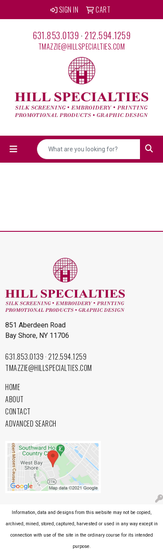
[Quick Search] (88, 149)
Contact (18, 411)
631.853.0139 (56, 35)
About (14, 399)
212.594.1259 (107, 35)
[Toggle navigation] (13, 149)
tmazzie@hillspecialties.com (81, 46)
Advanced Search (31, 423)
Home (12, 387)
